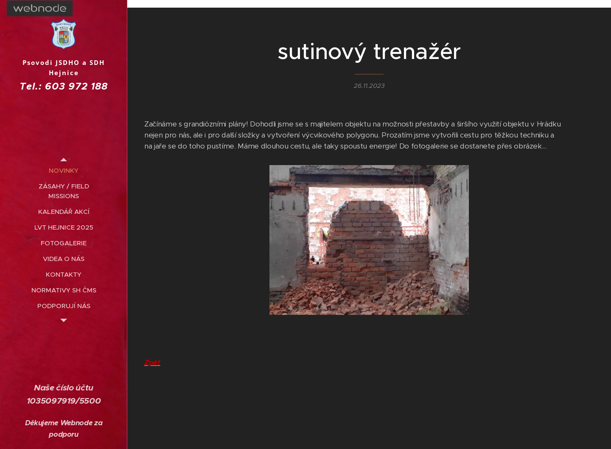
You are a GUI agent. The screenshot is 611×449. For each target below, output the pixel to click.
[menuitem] (64, 170)
